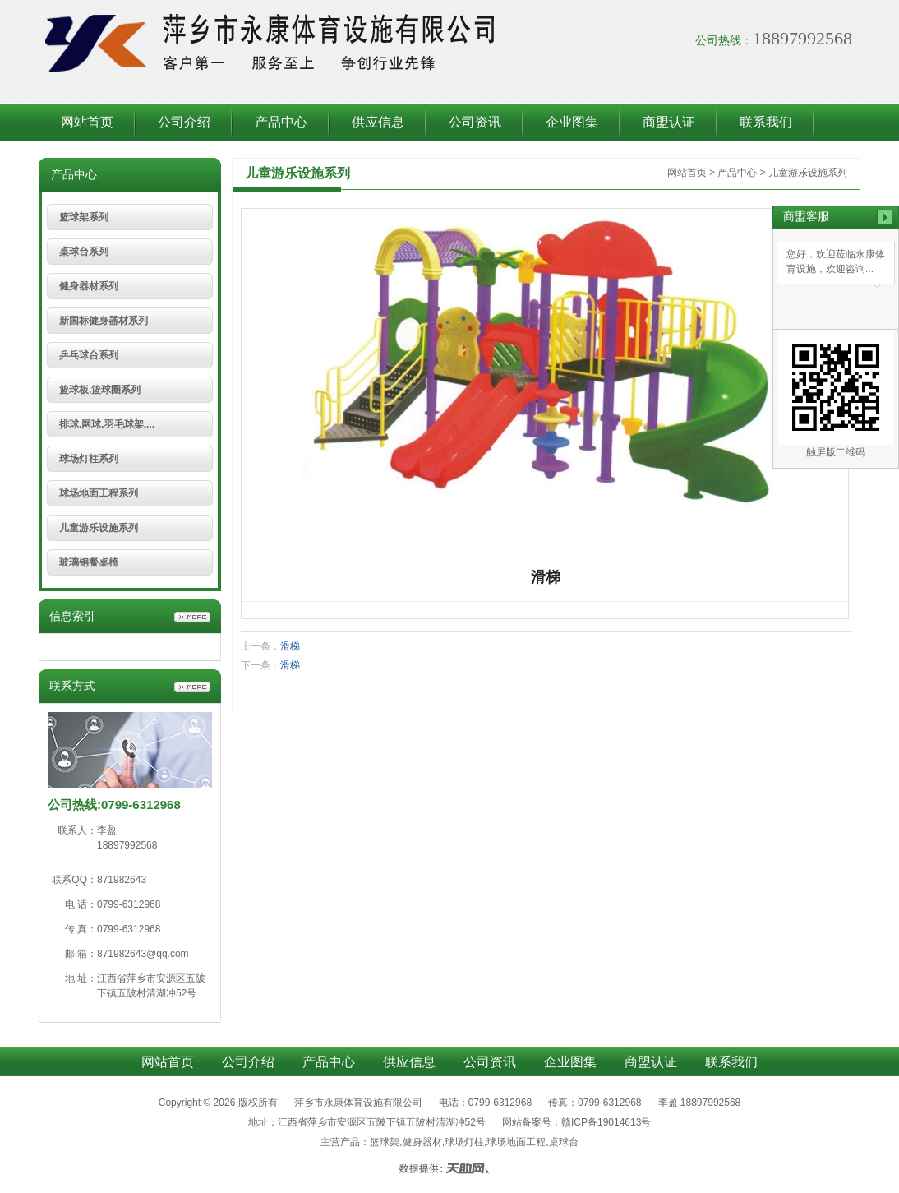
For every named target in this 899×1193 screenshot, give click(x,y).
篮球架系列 (83, 217)
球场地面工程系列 (98, 493)
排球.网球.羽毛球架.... (106, 424)
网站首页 (87, 122)
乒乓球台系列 (88, 355)
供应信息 (378, 122)
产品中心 (281, 122)
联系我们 (766, 122)
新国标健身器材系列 (103, 320)
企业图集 (572, 122)
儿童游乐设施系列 (98, 528)
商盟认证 (669, 122)
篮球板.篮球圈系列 (100, 389)
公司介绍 (184, 122)
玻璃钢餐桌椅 (88, 562)
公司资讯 (475, 122)
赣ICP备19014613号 (606, 1122)
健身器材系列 (88, 286)
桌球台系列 (83, 251)
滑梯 (290, 646)
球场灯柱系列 (88, 459)
